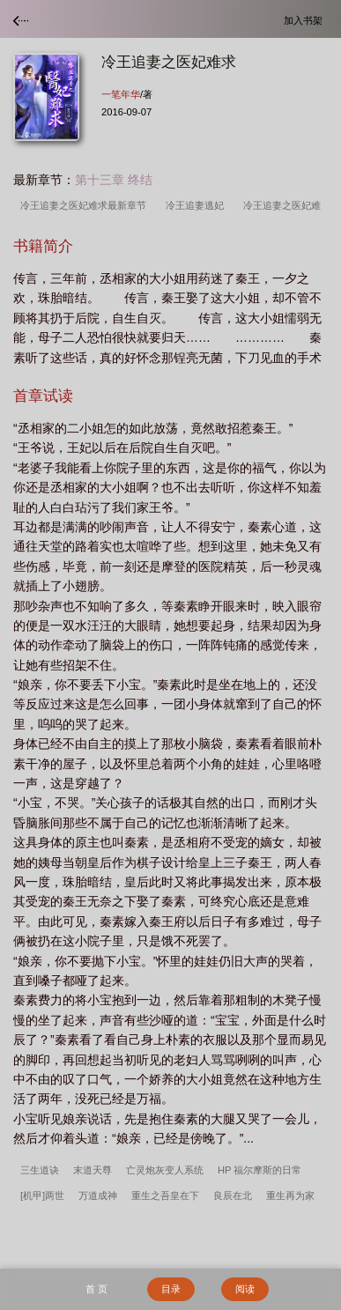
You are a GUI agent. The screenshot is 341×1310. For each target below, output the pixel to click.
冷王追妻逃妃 (197, 205)
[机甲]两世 (42, 1195)
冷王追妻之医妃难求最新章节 (86, 205)
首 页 (96, 1289)
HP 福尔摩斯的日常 (259, 1170)
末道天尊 (92, 1170)
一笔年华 (120, 94)
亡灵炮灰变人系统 (165, 1170)
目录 (171, 1289)
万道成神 (97, 1195)
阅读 (245, 1289)
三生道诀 (39, 1170)
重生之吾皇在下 (165, 1195)
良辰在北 (232, 1195)
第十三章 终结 (113, 180)
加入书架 (306, 20)
